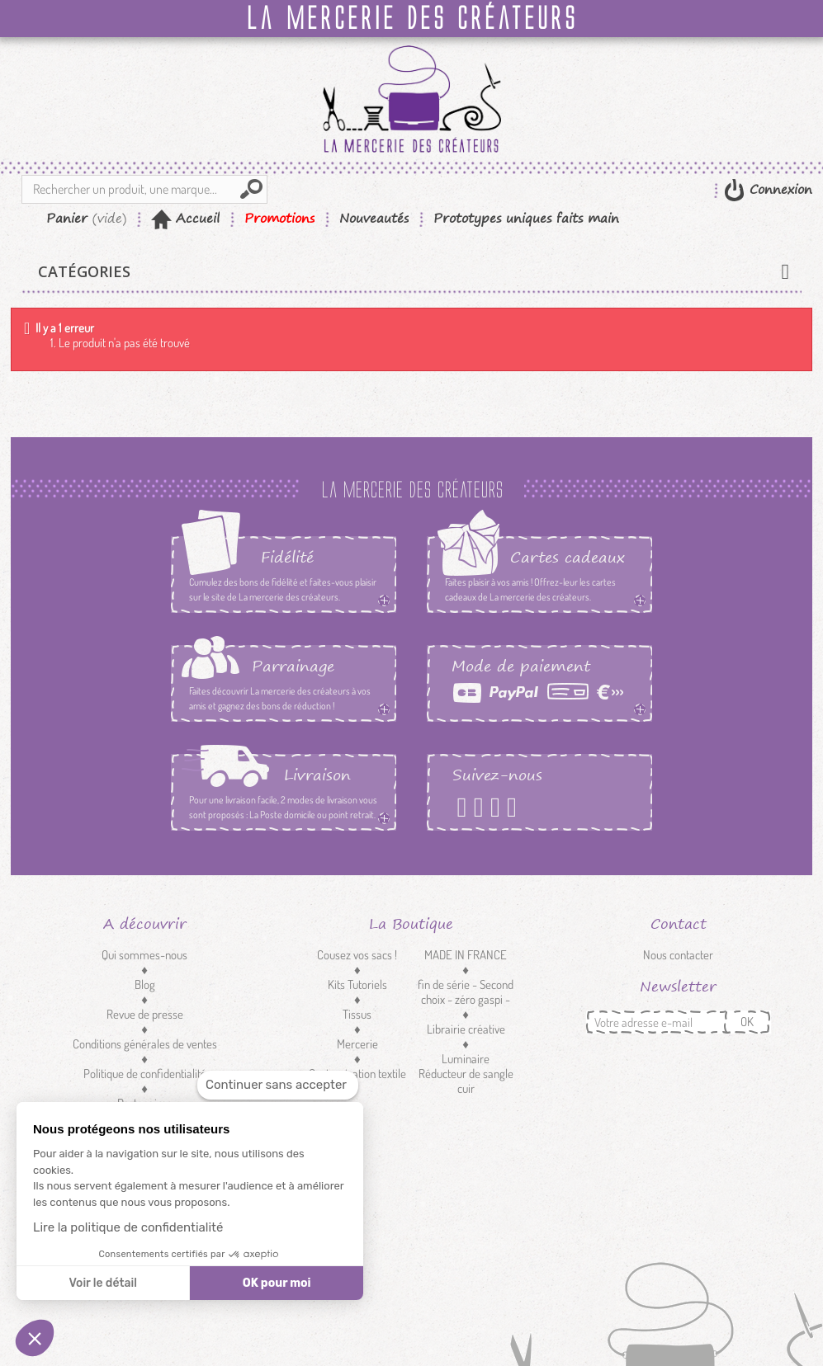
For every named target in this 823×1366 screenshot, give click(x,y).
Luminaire (466, 1059)
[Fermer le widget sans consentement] (277, 1085)
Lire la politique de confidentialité (128, 1227)
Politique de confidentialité (144, 1073)
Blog (145, 984)
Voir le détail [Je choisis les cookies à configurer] (102, 1283)
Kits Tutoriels (357, 984)
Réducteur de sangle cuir (466, 1081)
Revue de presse (144, 1014)
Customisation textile (357, 1073)
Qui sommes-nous (144, 955)
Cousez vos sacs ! (357, 955)
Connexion (778, 189)
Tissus (357, 1014)
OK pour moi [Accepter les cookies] (277, 1283)
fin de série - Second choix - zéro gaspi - (465, 992)
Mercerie (357, 1044)
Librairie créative (466, 1029)
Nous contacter (678, 955)
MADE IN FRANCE (465, 955)
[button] (34, 1338)
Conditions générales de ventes (145, 1044)
